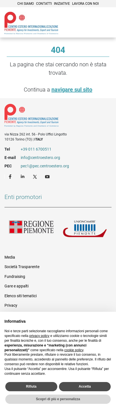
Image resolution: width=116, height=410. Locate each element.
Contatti (44, 4)
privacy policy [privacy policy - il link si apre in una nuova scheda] (39, 336)
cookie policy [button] (73, 350)
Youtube (47, 176)
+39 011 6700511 (36, 149)
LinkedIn (23, 176)
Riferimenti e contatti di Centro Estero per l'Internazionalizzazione (52, 116)
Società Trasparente (21, 266)
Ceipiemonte (31, 23)
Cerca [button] (92, 29)
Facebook (11, 176)
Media (9, 257)
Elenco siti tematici (20, 296)
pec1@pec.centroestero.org (45, 166)
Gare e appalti (16, 286)
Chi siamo (25, 4)
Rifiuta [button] (31, 386)
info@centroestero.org (40, 157)
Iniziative (62, 4)
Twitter (35, 176)
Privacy (10, 305)
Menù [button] (104, 29)
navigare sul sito (71, 89)
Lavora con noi (85, 4)
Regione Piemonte (31, 229)
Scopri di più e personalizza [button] (58, 399)
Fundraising (14, 276)
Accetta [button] (85, 386)
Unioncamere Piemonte (85, 229)
